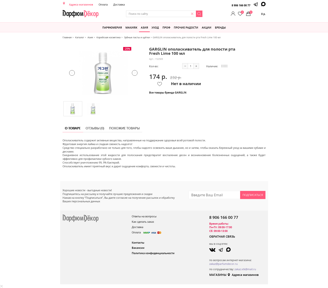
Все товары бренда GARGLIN (168, 92)
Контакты (138, 242)
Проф (166, 27)
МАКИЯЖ (131, 27)
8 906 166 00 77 (241, 5)
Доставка (119, 4)
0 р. (257, 13)
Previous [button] (72, 73)
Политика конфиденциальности (153, 253)
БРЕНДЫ (220, 27)
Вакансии (138, 248)
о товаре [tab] (73, 128)
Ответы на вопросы (144, 216)
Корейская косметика (108, 37)
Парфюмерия (112, 27)
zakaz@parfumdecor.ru (223, 264)
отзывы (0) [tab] (95, 128)
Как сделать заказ (143, 221)
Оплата (103, 4)
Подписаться (253, 195)
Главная (67, 37)
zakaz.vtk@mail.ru (245, 269)
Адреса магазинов (81, 4)
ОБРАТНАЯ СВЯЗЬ (222, 236)
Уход (155, 27)
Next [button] (134, 73)
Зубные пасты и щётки (137, 37)
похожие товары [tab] (124, 128)
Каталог (79, 37)
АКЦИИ (206, 27)
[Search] (199, 14)
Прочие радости (186, 27)
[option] (103, 73)
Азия (144, 27)
